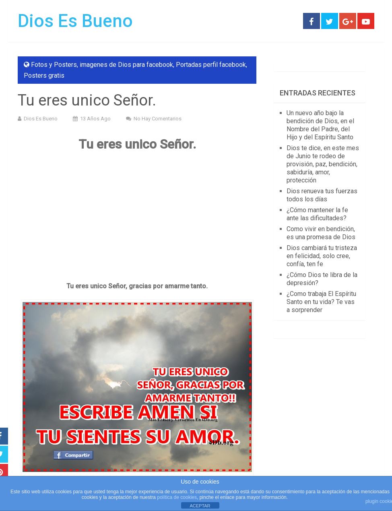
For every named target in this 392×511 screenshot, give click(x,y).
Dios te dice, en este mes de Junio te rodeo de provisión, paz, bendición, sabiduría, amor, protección (323, 164)
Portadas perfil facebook (211, 64)
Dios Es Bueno (75, 21)
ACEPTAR (200, 505)
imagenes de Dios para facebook (126, 64)
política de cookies (177, 497)
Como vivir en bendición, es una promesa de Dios (321, 233)
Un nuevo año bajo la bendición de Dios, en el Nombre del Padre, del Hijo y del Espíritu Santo (320, 125)
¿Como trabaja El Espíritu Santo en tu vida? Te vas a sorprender (321, 302)
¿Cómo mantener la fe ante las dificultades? (317, 214)
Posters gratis (44, 75)
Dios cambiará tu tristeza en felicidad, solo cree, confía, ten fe (322, 256)
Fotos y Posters (54, 64)
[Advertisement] (137, 216)
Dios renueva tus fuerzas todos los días (322, 195)
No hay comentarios (158, 119)
